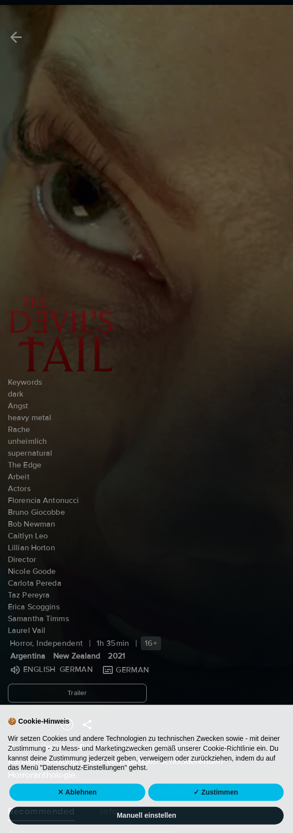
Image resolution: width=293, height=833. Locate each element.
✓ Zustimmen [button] (216, 808)
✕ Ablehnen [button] (77, 808)
